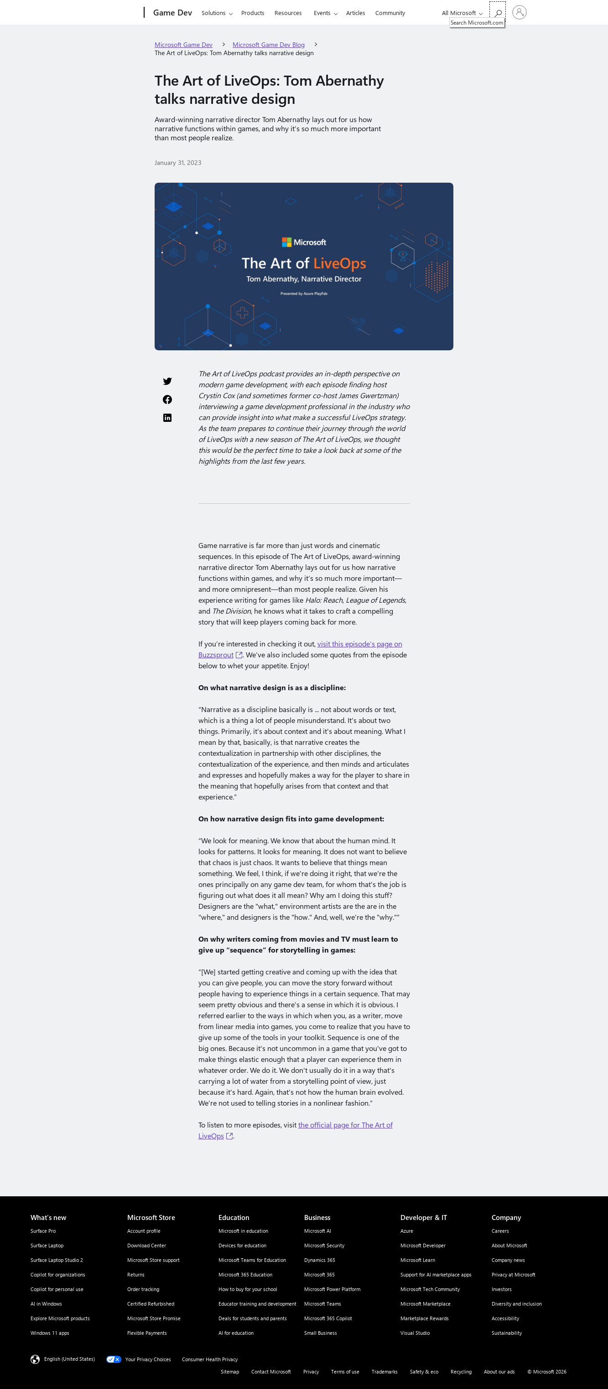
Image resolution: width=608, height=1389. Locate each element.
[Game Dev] (172, 12)
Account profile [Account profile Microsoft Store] (144, 1230)
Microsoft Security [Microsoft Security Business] (324, 1245)
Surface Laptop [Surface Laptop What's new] (47, 1245)
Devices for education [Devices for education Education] (242, 1245)
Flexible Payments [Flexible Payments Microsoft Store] (147, 1332)
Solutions (214, 12)
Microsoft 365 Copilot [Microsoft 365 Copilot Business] (328, 1318)
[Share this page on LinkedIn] (167, 417)
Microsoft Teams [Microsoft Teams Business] (322, 1303)
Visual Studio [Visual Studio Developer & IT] (415, 1332)
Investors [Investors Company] (502, 1289)
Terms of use (345, 1371)
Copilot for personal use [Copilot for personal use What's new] (57, 1289)
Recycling (461, 1371)
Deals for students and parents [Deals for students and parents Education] (252, 1318)
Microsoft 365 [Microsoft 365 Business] (319, 1274)
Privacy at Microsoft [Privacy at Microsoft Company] (513, 1274)
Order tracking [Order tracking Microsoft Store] (143, 1289)
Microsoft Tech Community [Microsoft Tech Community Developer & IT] (430, 1289)
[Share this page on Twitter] (167, 381)
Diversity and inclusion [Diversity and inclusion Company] (517, 1303)
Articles (355, 12)
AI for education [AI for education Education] (236, 1332)
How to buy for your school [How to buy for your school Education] (247, 1289)
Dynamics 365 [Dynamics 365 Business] (319, 1259)
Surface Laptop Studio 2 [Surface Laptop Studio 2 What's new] (57, 1259)
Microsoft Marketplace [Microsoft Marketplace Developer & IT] (425, 1303)
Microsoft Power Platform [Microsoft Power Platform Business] (332, 1289)
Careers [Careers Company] (500, 1230)
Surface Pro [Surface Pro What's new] (43, 1230)
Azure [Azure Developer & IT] (406, 1230)
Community (390, 12)
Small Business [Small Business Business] (320, 1332)
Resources (288, 12)
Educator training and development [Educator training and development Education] (257, 1303)
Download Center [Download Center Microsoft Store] (146, 1245)
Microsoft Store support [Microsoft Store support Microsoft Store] (153, 1259)
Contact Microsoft (271, 1371)
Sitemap (230, 1371)
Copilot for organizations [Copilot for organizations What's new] (58, 1274)
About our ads (499, 1371)
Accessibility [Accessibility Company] (505, 1318)
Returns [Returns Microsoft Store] (136, 1274)
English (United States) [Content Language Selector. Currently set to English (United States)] (69, 1358)
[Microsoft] (109, 12)
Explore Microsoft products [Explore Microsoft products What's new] (60, 1318)
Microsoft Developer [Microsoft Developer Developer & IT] (423, 1245)
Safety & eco (424, 1371)
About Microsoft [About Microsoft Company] (509, 1245)
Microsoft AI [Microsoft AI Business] (317, 1230)
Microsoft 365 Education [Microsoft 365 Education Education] (245, 1274)
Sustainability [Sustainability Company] (507, 1332)
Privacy (311, 1371)
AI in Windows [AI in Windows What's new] (46, 1303)
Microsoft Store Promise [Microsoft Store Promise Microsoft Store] (154, 1318)
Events (322, 12)
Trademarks (385, 1371)
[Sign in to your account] (519, 12)
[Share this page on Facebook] (167, 399)
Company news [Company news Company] (508, 1259)
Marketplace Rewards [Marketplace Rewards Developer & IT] (424, 1318)
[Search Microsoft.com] (497, 11)
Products (253, 12)
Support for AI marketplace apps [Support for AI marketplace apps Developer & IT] (436, 1274)
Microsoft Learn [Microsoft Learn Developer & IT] (417, 1259)
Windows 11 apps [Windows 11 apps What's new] (50, 1332)
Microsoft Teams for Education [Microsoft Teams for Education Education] (252, 1259)
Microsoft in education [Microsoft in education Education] (243, 1230)
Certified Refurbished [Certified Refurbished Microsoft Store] (150, 1303)
